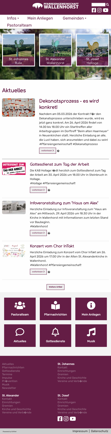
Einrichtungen (67, 371)
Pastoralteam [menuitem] (19, 25)
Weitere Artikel (55, 287)
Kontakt (62, 367)
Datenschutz (99, 431)
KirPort (14, 431)
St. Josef (63, 395)
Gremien (63, 374)
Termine (7, 374)
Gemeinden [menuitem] (73, 18)
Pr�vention (9, 381)
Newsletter (9, 388)
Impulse (7, 377)
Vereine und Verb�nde (72, 381)
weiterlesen (47, 150)
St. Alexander (10, 395)
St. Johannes (66, 364)
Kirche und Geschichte (72, 377)
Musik (5, 384)
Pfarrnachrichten (13, 367)
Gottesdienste (11, 371)
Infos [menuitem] (11, 18)
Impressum (80, 431)
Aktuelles (8, 364)
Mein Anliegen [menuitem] (40, 18)
